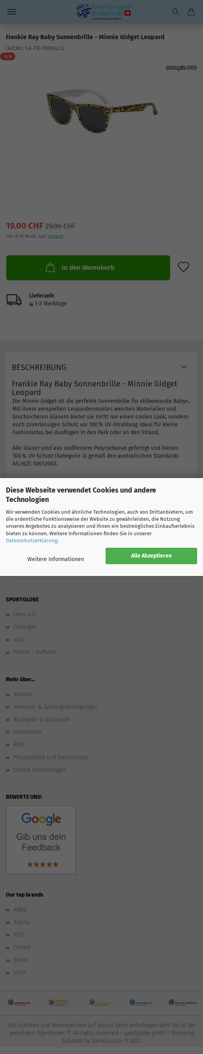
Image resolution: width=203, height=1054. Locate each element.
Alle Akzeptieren (151, 555)
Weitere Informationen (55, 559)
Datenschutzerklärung (31, 540)
